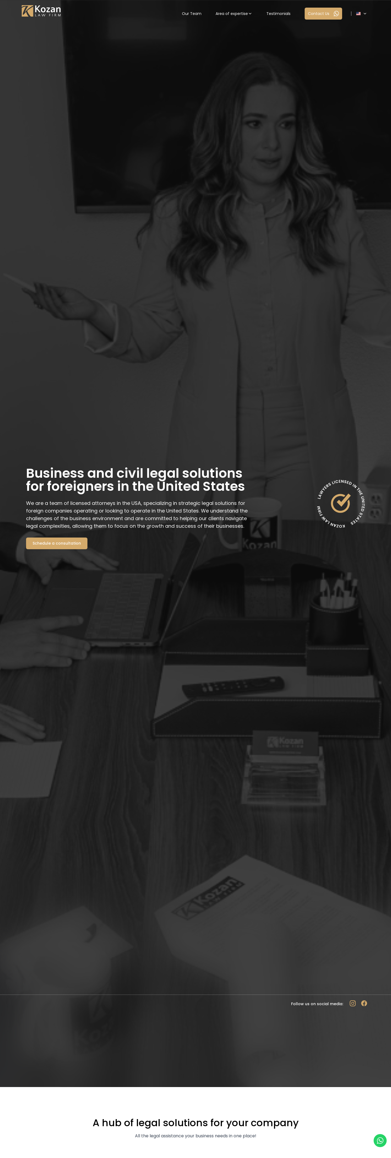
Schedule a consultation (57, 543)
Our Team (191, 13)
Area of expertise (234, 13)
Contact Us (323, 13)
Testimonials (278, 13)
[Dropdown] (361, 13)
